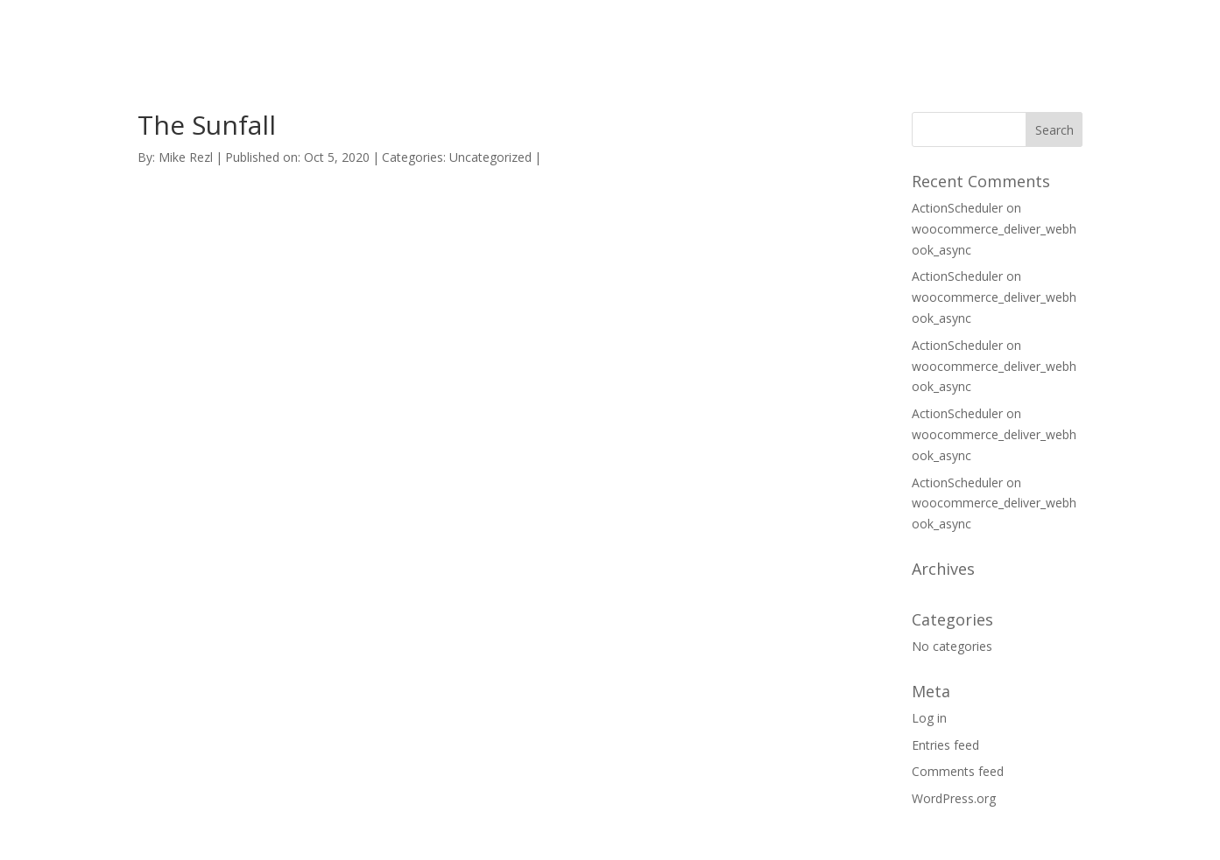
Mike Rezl (186, 157)
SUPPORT (891, 34)
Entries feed (945, 745)
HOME (809, 34)
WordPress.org (954, 798)
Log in (929, 718)
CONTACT (986, 34)
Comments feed (958, 771)
